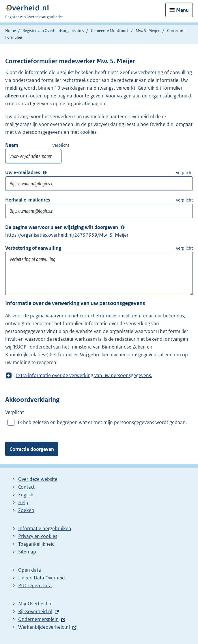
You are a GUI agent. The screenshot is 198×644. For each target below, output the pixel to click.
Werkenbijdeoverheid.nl (44, 627)
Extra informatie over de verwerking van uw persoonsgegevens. (84, 375)
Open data (29, 570)
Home (10, 30)
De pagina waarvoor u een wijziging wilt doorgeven (61, 227)
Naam (11, 145)
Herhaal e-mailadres (27, 199)
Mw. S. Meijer (148, 30)
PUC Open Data (35, 585)
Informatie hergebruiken (44, 528)
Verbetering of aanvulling (33, 248)
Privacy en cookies (37, 536)
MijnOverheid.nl (35, 603)
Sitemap (27, 552)
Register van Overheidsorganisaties (53, 30)
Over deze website (37, 479)
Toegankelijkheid (36, 544)
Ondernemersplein (38, 619)
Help (23, 502)
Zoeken (26, 510)
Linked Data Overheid (41, 578)
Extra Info (44, 172)
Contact (26, 487)
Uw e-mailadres (22, 172)
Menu (182, 10)
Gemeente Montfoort (109, 30)
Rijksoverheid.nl (35, 611)
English (25, 495)
